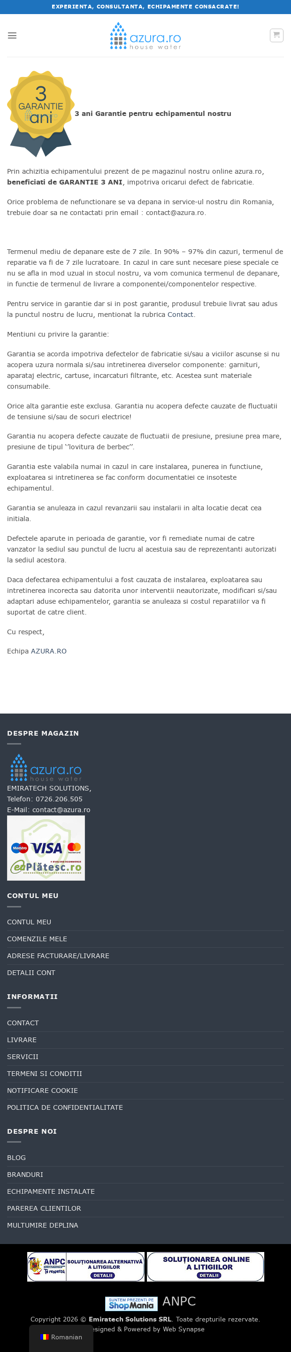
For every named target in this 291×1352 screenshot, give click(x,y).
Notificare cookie (42, 1090)
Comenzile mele (37, 939)
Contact (180, 314)
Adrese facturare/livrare (58, 955)
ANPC (179, 1301)
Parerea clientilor (44, 1208)
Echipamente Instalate (51, 1191)
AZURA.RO (49, 651)
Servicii (22, 1056)
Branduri (25, 1174)
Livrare (22, 1040)
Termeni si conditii (44, 1073)
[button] (12, 35)
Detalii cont (31, 972)
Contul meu (29, 922)
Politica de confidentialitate (65, 1107)
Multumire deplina (42, 1225)
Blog (16, 1157)
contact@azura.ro (61, 809)
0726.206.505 (59, 799)
